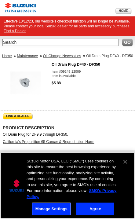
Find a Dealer (15, 31)
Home (123, 10)
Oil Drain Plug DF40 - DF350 (109, 56)
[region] (67, 185)
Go (127, 42)
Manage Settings (51, 209)
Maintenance (27, 56)
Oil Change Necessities (62, 56)
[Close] (125, 162)
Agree (95, 209)
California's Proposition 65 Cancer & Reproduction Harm (48, 142)
